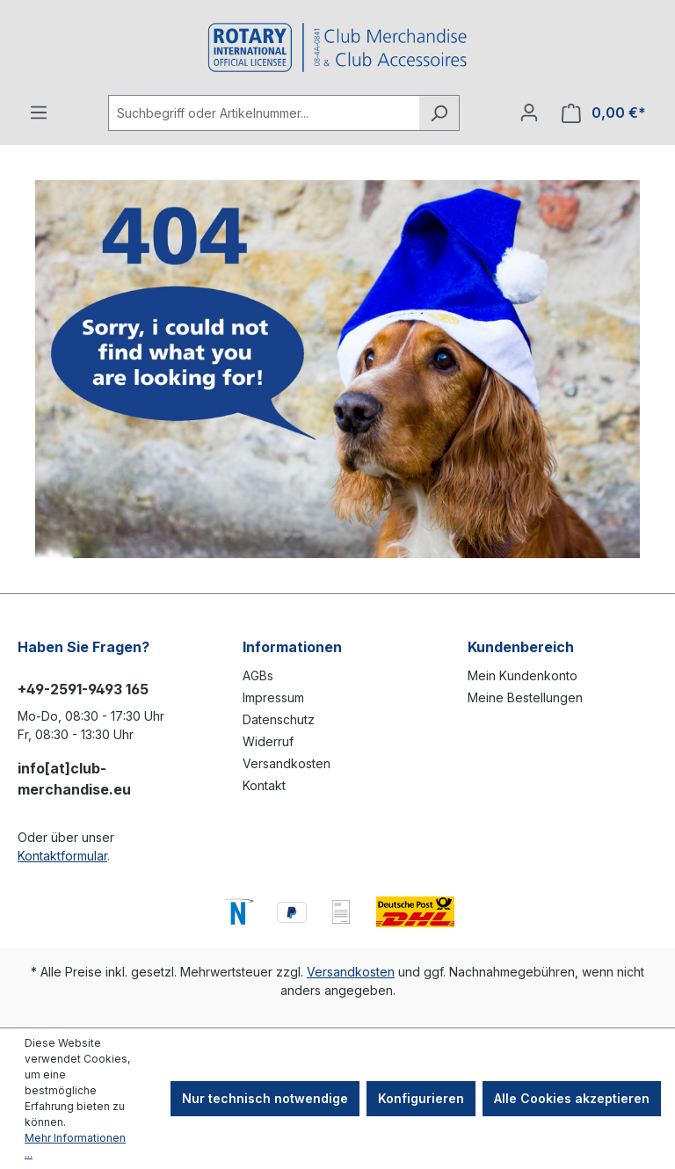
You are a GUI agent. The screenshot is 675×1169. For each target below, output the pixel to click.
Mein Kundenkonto (522, 675)
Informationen (292, 647)
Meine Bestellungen (525, 697)
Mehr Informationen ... (75, 1145)
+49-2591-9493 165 (83, 689)
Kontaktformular (62, 855)
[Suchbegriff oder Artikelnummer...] (263, 113)
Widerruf (268, 741)
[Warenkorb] (603, 113)
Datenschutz (279, 719)
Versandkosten (286, 763)
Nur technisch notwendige (265, 1098)
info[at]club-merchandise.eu (74, 778)
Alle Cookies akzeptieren (572, 1098)
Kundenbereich (521, 647)
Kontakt (264, 785)
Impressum (273, 697)
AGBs (258, 675)
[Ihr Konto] (529, 112)
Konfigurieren (421, 1098)
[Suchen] (439, 113)
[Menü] (39, 112)
